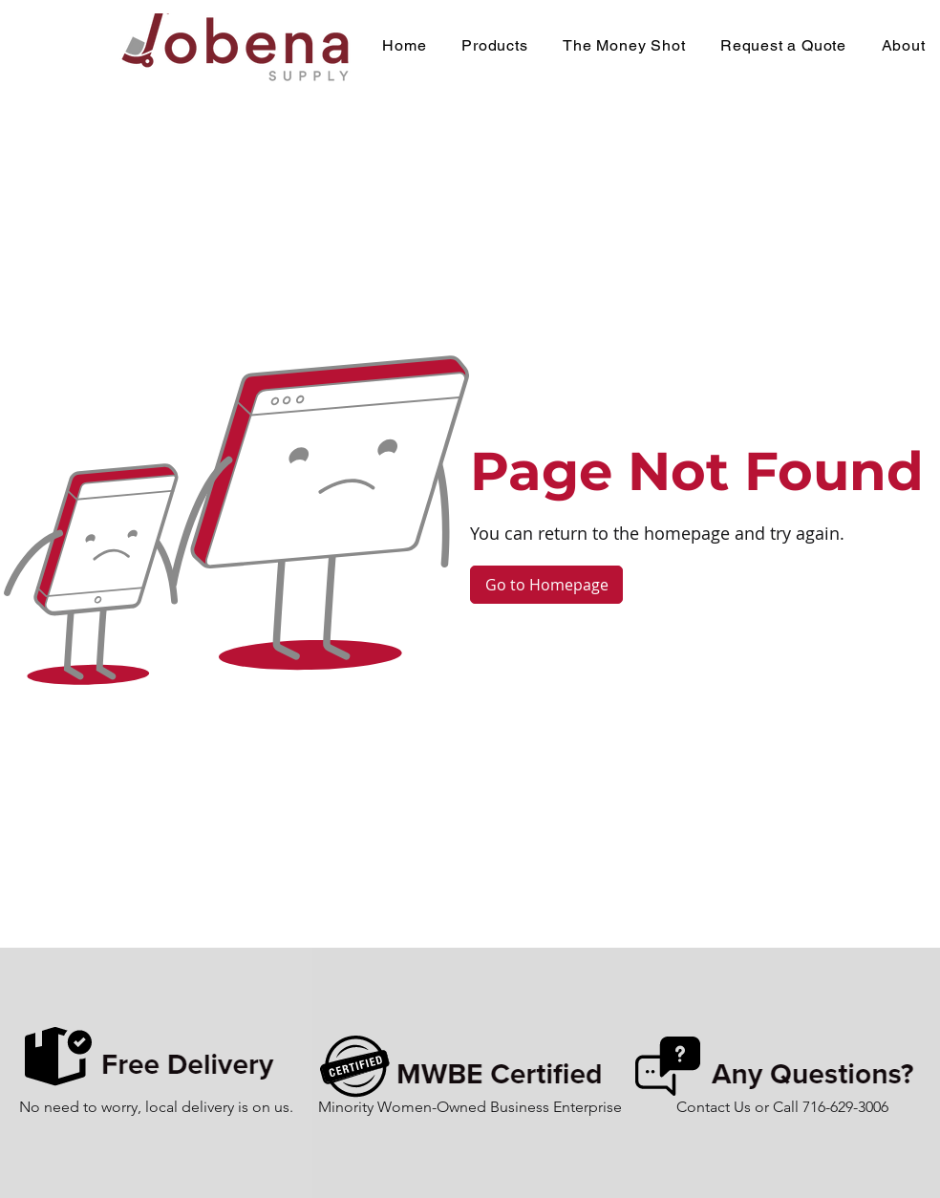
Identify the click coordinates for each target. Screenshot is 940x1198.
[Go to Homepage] (546, 585)
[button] (495, 45)
